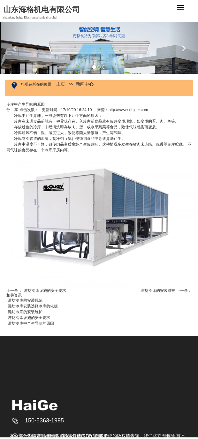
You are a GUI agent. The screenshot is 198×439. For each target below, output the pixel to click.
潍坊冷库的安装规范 (25, 300)
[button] (15, 48)
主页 (60, 84)
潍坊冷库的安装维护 (158, 290)
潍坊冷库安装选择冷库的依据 (33, 306)
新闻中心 (85, 84)
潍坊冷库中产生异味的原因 (31, 323)
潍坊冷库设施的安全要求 (45, 290)
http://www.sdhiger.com (128, 110)
